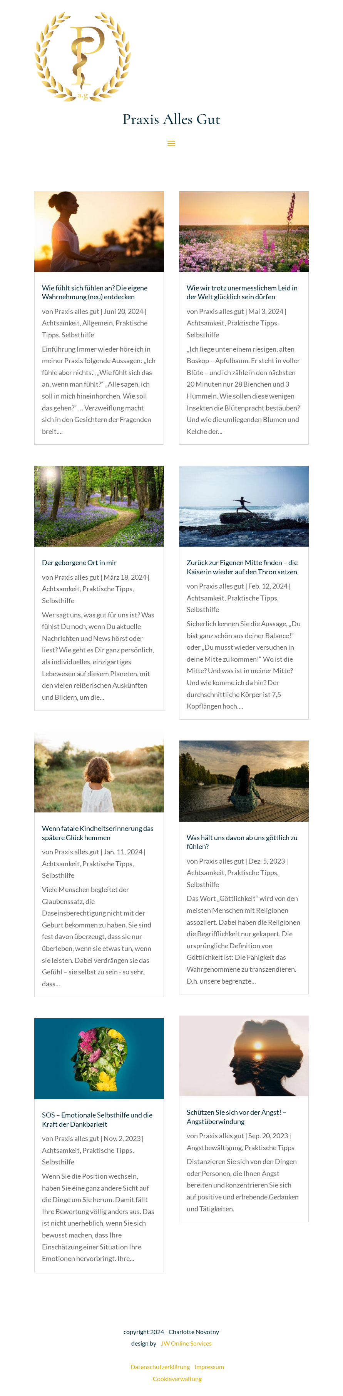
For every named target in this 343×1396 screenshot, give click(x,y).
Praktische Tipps (107, 588)
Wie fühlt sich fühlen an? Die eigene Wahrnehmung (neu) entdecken (94, 292)
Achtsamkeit (61, 323)
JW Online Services (186, 1343)
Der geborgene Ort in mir (79, 562)
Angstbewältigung (214, 1147)
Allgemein (97, 323)
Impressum (209, 1366)
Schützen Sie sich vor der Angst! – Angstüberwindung (236, 1116)
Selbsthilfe (78, 334)
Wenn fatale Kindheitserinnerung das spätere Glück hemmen (98, 832)
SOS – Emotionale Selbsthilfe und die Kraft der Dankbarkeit (97, 1119)
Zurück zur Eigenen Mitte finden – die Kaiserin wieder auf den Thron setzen (242, 566)
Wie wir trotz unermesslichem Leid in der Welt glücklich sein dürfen (242, 292)
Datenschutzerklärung (162, 1366)
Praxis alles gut (76, 311)
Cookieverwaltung (177, 1378)
